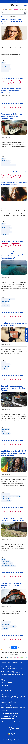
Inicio (2, 16)
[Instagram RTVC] (14, 685)
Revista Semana (5, 305)
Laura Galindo (5, 71)
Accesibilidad (17, 724)
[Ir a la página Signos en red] (26, 340)
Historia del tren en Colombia (9, 626)
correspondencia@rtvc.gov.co (7, 701)
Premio (3, 303)
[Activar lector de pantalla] (26, 337)
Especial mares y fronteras (8, 299)
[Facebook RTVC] (14, 683)
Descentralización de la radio (8, 165)
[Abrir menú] (25, 5)
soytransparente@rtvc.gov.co (7, 718)
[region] (14, 51)
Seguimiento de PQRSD (6, 710)
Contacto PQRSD (5, 704)
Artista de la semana (6, 232)
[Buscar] (25, 13)
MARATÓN (4, 368)
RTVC (3, 62)
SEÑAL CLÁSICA (6, 69)
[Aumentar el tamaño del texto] (26, 335)
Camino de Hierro (6, 622)
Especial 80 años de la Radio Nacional (11, 496)
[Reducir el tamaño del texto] (26, 332)
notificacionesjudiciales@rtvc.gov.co (9, 715)
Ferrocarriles (5, 628)
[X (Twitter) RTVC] (14, 680)
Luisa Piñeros (5, 234)
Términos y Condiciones (6, 724)
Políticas (3, 722)
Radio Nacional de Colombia (8, 565)
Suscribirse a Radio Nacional (1, 649)
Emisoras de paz (6, 163)
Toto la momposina (6, 228)
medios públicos (5, 64)
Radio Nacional (5, 67)
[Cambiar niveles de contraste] (26, 329)
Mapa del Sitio (17, 722)
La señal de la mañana (7, 563)
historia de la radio (6, 500)
